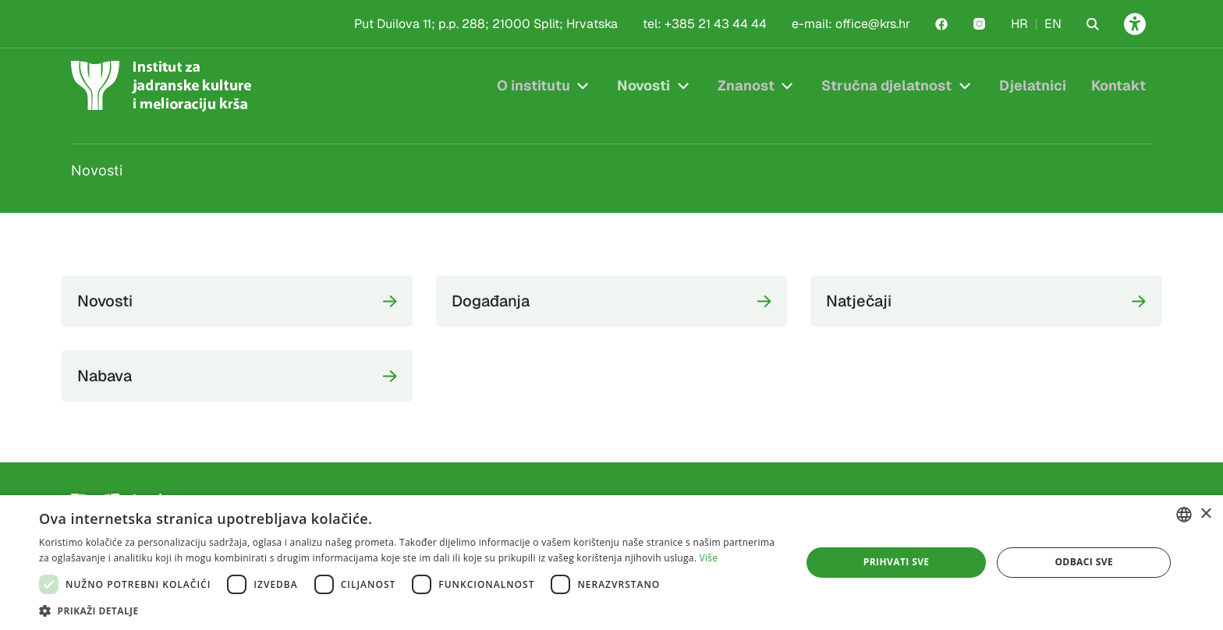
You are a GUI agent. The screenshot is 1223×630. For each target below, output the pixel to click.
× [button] (1205, 514)
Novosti (643, 85)
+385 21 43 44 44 (716, 24)
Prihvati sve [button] (896, 561)
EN (1053, 24)
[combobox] (1184, 514)
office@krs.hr (872, 24)
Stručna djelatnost (886, 85)
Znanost (746, 85)
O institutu (533, 85)
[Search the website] (1093, 24)
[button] (408, 610)
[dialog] (611, 562)
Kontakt (1118, 85)
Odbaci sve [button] (1084, 561)
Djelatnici (1032, 85)
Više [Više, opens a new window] (709, 558)
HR (1019, 24)
